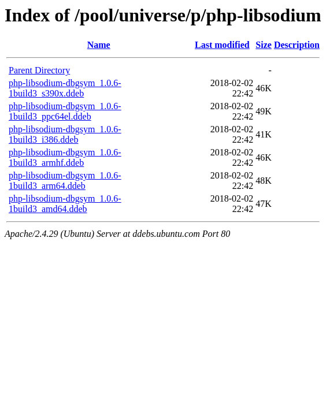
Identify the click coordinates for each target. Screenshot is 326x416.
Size (263, 45)
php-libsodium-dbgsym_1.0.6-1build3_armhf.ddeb (65, 157)
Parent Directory (39, 70)
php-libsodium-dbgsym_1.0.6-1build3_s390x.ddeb (65, 88)
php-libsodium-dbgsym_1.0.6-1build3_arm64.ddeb (65, 180)
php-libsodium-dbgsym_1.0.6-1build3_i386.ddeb (65, 134)
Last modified (222, 45)
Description (297, 45)
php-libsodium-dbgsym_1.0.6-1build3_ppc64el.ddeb (65, 111)
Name (98, 45)
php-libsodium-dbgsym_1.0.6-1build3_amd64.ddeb (65, 204)
